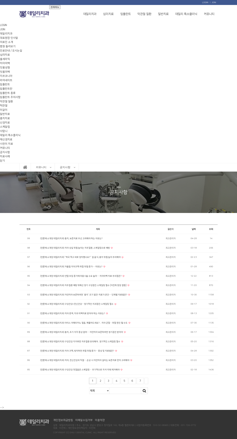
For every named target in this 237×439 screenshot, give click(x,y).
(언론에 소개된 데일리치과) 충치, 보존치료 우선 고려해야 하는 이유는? (71, 238)
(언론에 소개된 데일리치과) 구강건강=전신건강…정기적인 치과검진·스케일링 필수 (77, 304)
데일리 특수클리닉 (186, 14)
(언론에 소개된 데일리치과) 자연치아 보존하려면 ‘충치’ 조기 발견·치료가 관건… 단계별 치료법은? (84, 295)
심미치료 (108, 14)
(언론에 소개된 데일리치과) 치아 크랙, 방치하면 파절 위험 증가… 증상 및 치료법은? (77, 351)
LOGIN (205, 2)
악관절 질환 (144, 14)
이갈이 (3, 109)
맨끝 (146, 381)
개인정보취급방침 (63, 420)
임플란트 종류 (8, 93)
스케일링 (5, 126)
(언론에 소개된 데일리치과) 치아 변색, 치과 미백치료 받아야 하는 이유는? (73, 313)
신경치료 (5, 122)
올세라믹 (5, 59)
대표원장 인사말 (9, 37)
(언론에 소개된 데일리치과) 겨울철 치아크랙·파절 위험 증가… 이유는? (71, 266)
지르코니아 (6, 75)
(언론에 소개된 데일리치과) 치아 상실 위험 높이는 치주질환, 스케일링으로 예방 (75, 248)
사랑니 (3, 131)
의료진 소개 (6, 42)
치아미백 (5, 63)
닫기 (2, 160)
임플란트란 (6, 88)
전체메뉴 (55, 7)
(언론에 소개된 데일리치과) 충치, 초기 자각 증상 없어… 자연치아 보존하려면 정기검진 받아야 (81, 332)
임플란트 (125, 14)
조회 (211, 229)
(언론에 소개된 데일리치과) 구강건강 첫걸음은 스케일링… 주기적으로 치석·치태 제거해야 (80, 370)
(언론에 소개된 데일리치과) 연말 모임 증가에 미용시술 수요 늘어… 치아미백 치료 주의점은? (81, 276)
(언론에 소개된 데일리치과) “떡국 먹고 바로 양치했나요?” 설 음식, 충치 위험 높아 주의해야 (80, 257)
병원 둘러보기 (8, 46)
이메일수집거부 (84, 420)
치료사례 (5, 156)
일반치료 (163, 14)
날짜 (194, 229)
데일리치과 (89, 14)
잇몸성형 (5, 67)
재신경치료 (6, 139)
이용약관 (100, 420)
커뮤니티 (209, 14)
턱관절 (3, 105)
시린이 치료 (6, 143)
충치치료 (5, 118)
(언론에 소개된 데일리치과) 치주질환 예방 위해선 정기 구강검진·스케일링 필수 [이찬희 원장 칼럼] (83, 285)
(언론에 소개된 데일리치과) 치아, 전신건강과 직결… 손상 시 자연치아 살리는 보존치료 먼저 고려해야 (85, 360)
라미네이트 (6, 80)
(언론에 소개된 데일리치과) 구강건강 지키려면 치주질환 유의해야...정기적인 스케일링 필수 (80, 341)
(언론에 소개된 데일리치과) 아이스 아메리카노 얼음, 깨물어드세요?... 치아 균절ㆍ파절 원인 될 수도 (84, 323)
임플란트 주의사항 (10, 97)
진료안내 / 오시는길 (11, 50)
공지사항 (5, 152)
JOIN (214, 2)
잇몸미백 (5, 71)
